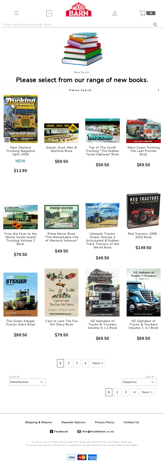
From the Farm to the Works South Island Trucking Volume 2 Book (20, 239)
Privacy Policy (104, 422)
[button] (16, 13)
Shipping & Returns (38, 422)
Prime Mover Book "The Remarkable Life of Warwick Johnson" (61, 237)
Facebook (61, 431)
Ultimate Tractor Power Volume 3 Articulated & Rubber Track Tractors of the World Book (102, 241)
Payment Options (74, 422)
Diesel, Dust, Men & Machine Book (61, 149)
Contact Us (131, 422)
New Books (82, 72)
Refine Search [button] (114, 90)
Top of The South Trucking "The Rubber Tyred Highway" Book (102, 151)
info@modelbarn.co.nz (98, 431)
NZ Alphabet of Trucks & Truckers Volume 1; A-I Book (143, 324)
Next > (98, 363)
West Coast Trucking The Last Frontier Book (143, 151)
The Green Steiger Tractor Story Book (20, 323)
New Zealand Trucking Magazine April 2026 (20, 151)
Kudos (133, 445)
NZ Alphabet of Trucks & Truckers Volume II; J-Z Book (102, 324)
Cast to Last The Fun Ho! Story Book (61, 323)
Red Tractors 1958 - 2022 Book (143, 235)
